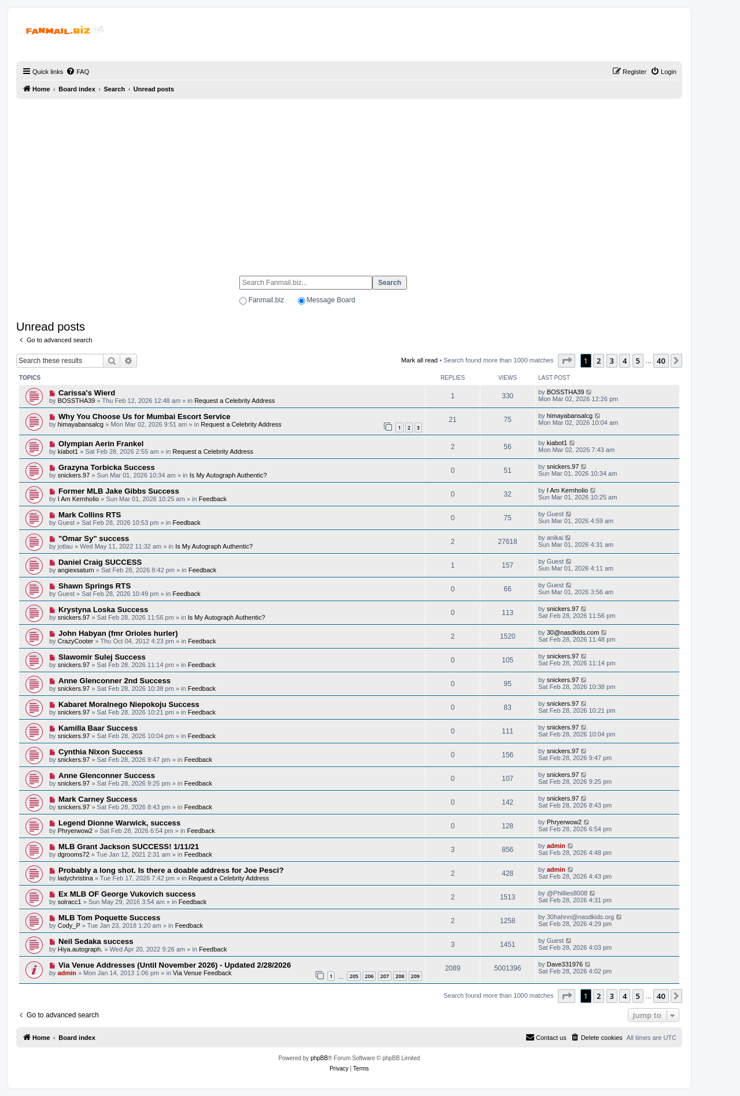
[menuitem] (77, 72)
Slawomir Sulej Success (102, 657)
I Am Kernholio (78, 498)
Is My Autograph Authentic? (228, 475)
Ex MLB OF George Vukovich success (127, 894)
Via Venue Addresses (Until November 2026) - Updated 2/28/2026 (174, 965)
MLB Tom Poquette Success (109, 917)
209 (415, 976)
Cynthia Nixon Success (100, 751)
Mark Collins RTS (89, 514)
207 (384, 976)
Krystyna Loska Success (103, 609)
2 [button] (599, 361)
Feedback (213, 498)
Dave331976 (565, 964)
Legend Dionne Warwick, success (119, 823)
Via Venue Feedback (202, 972)
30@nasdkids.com (573, 632)
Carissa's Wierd (86, 392)
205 (353, 976)
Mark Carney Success (97, 799)
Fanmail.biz (266, 300)
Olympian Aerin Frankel (101, 443)
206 (369, 976)
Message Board (330, 300)
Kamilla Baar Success (98, 728)
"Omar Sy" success (93, 538)
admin (556, 845)
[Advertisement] (349, 182)
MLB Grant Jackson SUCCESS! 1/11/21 (128, 846)
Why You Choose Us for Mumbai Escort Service (144, 416)
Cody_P (69, 925)
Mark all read (419, 360)
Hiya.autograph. (80, 949)
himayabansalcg (81, 424)
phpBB (319, 1058)
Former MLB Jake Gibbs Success (118, 491)
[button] (566, 361)
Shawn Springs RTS (94, 586)
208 (399, 976)
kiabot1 (68, 451)
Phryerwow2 (75, 830)
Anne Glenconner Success (106, 775)
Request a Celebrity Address (234, 400)
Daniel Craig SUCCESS (100, 562)
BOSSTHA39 (76, 400)
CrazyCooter (76, 641)
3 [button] (612, 361)
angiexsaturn (76, 569)
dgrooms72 (74, 854)
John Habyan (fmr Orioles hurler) (118, 633)
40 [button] (661, 361)
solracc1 (70, 901)
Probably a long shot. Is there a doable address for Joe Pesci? (171, 870)
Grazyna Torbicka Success (106, 467)
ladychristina (75, 878)
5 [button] (638, 361)
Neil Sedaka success (96, 941)
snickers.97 (74, 475)
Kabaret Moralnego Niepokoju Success (128, 704)
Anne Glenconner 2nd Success (114, 680)
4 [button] (625, 361)
